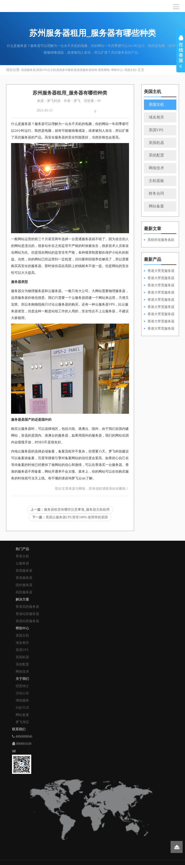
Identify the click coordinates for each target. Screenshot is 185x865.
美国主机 (130, 70)
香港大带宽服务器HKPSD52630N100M (159, 271)
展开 (180, 52)
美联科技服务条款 (161, 240)
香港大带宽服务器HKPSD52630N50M (159, 300)
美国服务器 (24, 570)
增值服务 (22, 700)
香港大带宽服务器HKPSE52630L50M (159, 314)
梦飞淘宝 (22, 722)
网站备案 (156, 206)
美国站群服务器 (27, 621)
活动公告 (22, 693)
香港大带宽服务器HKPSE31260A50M (159, 322)
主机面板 (156, 181)
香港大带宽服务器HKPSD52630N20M (159, 329)
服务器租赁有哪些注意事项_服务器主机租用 (77, 509)
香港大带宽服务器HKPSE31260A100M (159, 293)
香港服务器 (24, 578)
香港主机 (22, 556)
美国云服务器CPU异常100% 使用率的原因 (77, 517)
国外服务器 (24, 585)
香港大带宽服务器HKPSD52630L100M (159, 278)
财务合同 (156, 193)
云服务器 (22, 563)
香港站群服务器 (27, 614)
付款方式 (22, 707)
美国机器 (156, 143)
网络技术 (156, 168)
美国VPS (156, 130)
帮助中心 (117, 70)
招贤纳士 (22, 686)
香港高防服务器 (27, 606)
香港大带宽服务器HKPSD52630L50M (159, 307)
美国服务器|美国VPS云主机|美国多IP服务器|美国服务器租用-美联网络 (65, 70)
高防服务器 (24, 592)
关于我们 (22, 679)
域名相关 (156, 117)
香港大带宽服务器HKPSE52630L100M (159, 285)
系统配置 (156, 155)
